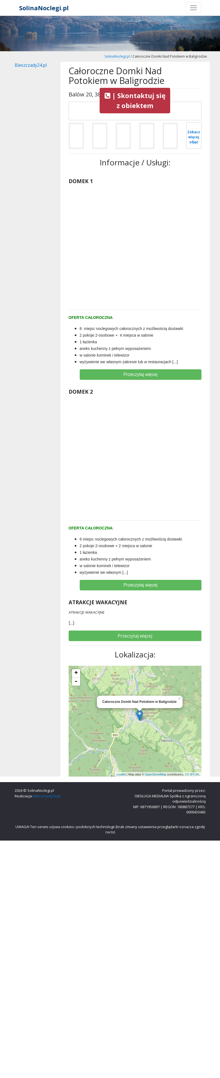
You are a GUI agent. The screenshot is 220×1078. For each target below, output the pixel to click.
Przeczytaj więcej (140, 374)
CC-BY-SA (192, 774)
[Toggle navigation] (193, 7)
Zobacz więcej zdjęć (193, 137)
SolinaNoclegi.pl (44, 8)
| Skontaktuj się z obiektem (135, 100)
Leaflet (121, 774)
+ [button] (76, 673)
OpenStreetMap (156, 774)
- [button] (76, 681)
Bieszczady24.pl (31, 65)
